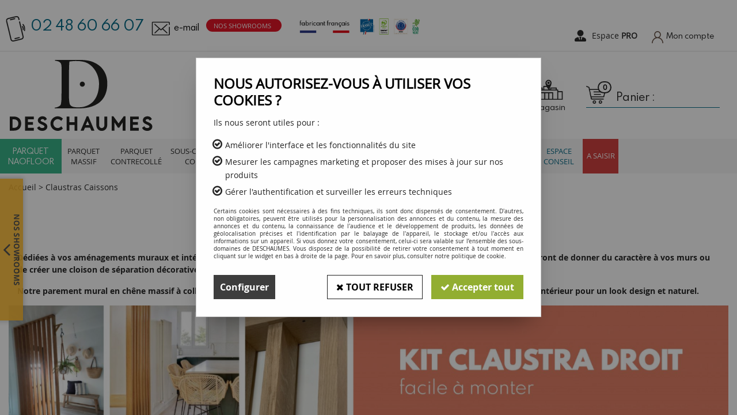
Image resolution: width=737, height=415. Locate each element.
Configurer (244, 287)
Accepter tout (477, 287)
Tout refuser (374, 287)
